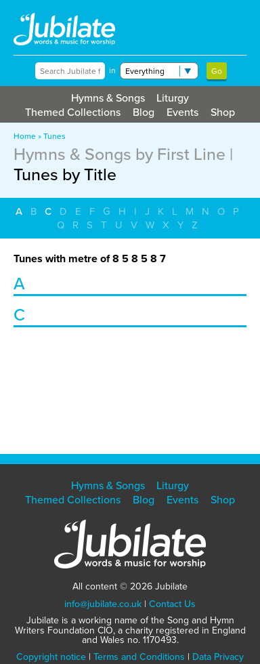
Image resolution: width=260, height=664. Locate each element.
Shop (223, 111)
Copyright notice (51, 656)
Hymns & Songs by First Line (119, 154)
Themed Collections (73, 111)
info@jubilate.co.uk (103, 603)
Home (25, 136)
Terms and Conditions (139, 656)
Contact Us (172, 603)
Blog (143, 111)
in (112, 70)
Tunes (54, 136)
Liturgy (172, 97)
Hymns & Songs (108, 97)
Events (182, 111)
